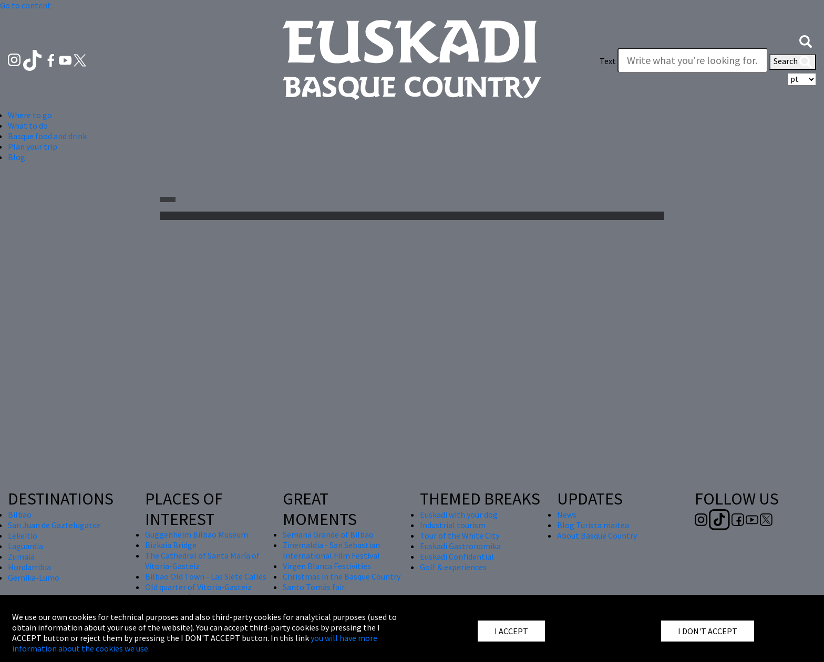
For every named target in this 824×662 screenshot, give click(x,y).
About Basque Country (597, 535)
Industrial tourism (453, 525)
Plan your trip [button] (32, 146)
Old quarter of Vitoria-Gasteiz (198, 587)
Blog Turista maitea (593, 525)
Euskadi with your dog (459, 514)
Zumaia (21, 556)
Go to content (25, 5)
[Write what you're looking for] (692, 60)
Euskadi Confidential (457, 556)
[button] (805, 40)
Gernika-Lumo (33, 577)
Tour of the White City (459, 535)
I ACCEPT (511, 631)
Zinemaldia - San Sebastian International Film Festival (331, 550)
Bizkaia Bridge (171, 545)
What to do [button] (28, 125)
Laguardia (25, 546)
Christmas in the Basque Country (341, 576)
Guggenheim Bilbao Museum (196, 534)
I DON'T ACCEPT (707, 631)
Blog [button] (16, 157)
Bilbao (20, 514)
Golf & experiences (453, 567)
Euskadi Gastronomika (460, 546)
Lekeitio (22, 535)
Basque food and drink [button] (47, 136)
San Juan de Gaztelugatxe (54, 525)
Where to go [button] (30, 115)
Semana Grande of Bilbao (328, 534)
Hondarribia (29, 567)
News (566, 514)
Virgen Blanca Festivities (327, 566)
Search (793, 62)
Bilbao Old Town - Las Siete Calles (205, 576)
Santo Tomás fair (314, 587)
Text (608, 61)
